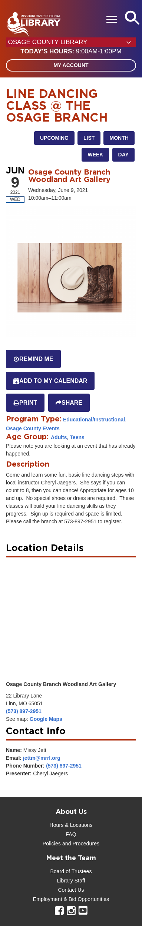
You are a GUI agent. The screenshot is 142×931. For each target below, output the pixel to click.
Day (123, 155)
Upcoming (54, 138)
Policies (52, 843)
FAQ (71, 834)
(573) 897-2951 (24, 711)
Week (95, 155)
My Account (70, 65)
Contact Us (71, 890)
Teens (77, 437)
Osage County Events (33, 428)
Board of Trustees (71, 871)
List (89, 138)
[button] (70, 51)
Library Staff (71, 881)
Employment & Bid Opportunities (71, 899)
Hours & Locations (70, 825)
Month (118, 138)
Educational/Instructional (94, 420)
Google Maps (46, 719)
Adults (59, 437)
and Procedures (80, 843)
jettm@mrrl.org (41, 758)
